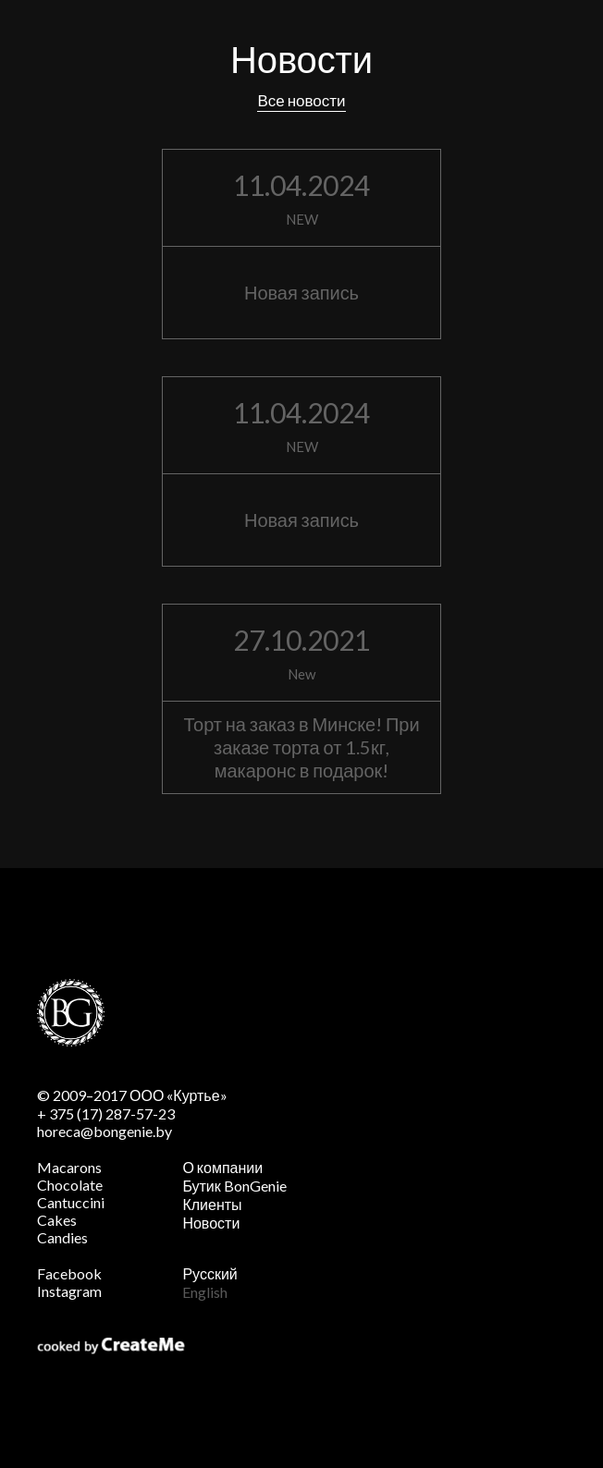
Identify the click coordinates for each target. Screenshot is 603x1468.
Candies (62, 1237)
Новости (211, 1222)
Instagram (69, 1291)
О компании (222, 1167)
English (205, 1292)
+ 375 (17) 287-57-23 (106, 1113)
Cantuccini (71, 1202)
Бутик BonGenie (234, 1185)
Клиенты (211, 1204)
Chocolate (70, 1184)
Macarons (69, 1167)
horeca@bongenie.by (104, 1131)
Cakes (57, 1220)
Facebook (69, 1273)
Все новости (301, 100)
